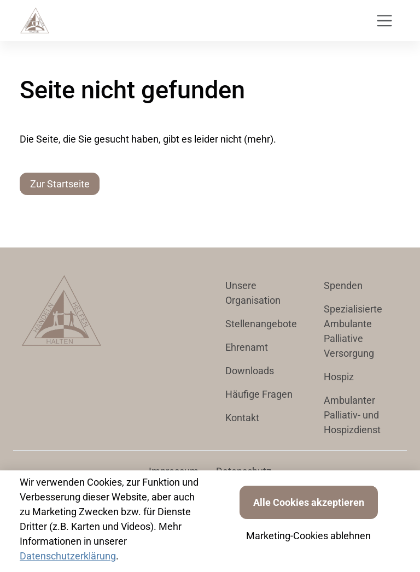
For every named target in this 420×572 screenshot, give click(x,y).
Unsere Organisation (253, 293)
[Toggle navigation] (384, 20)
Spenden (343, 285)
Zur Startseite (60, 184)
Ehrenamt (246, 347)
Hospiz (339, 376)
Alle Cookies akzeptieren (308, 502)
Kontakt (242, 417)
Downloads (249, 370)
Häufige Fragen (259, 394)
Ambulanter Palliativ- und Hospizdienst (352, 414)
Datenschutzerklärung (68, 556)
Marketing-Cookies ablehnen (308, 535)
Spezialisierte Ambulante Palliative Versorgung (353, 331)
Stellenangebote (261, 323)
